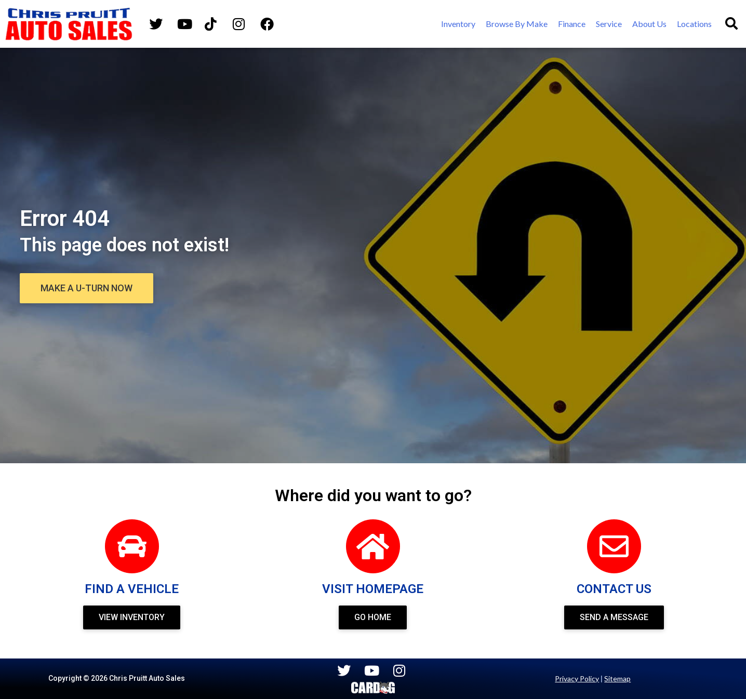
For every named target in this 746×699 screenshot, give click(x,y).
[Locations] (694, 24)
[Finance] (572, 24)
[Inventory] (458, 24)
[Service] (609, 24)
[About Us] (649, 24)
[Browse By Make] (517, 24)
